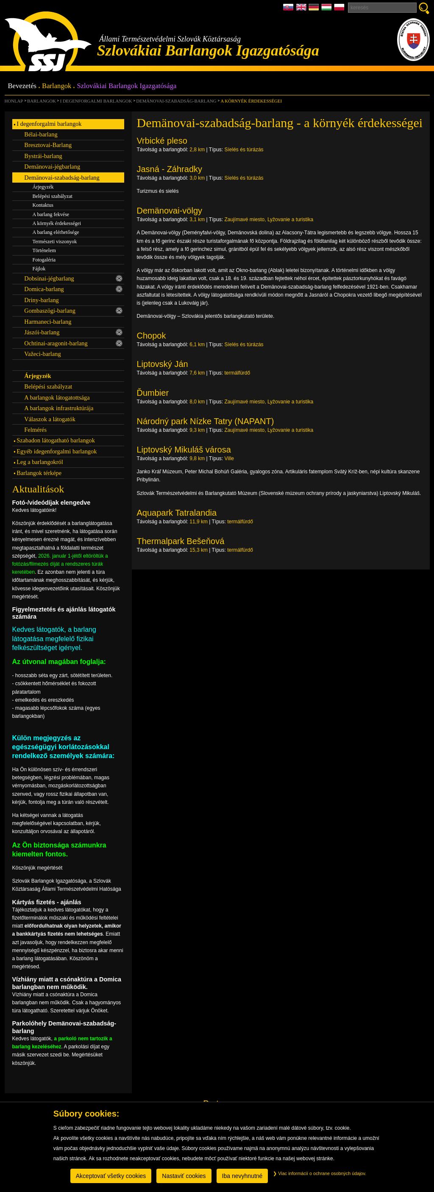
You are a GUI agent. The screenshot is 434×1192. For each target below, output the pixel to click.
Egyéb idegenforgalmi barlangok (57, 451)
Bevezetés (22, 86)
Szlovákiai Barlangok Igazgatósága (126, 86)
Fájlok (39, 269)
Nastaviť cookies (184, 1176)
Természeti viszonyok (55, 242)
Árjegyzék (43, 187)
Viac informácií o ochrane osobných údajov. (319, 1173)
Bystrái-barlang (43, 156)
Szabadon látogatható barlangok (56, 440)
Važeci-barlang (42, 353)
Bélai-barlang (40, 134)
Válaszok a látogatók (49, 419)
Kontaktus (43, 205)
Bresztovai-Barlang (48, 145)
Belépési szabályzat (52, 196)
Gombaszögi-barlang (73, 310)
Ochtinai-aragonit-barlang (73, 343)
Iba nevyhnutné (242, 1176)
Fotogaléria (44, 260)
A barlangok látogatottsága (56, 397)
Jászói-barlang (73, 332)
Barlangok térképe (39, 473)
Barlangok (56, 86)
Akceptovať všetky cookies (111, 1176)
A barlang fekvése (51, 214)
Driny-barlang (41, 300)
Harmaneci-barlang (47, 321)
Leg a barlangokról (40, 461)
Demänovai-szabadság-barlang (176, 100)
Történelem (44, 250)
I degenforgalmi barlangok (96, 100)
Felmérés (35, 429)
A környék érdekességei (251, 100)
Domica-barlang (73, 289)
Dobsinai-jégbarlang (73, 278)
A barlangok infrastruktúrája (58, 408)
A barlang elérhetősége (56, 232)
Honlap (14, 100)
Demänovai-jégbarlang (52, 166)
